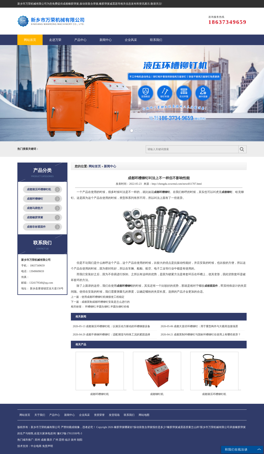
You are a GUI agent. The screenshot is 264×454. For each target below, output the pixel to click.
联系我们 (129, 415)
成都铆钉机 (157, 394)
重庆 (49, 439)
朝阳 (79, 439)
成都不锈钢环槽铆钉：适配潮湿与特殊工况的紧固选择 (111, 334)
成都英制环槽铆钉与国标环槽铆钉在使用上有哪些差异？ (201, 334)
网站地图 (144, 415)
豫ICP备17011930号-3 (69, 433)
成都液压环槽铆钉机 (39, 189)
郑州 (37, 439)
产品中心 (54, 415)
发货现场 (114, 415)
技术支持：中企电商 (29, 446)
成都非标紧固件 (36, 226)
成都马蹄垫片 (35, 208)
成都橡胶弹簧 (71, 3)
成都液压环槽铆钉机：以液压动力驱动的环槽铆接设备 (111, 326)
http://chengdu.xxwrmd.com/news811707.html (177, 183)
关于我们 (39, 415)
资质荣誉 (99, 415)
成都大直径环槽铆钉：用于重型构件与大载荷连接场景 (199, 326)
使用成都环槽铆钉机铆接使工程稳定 (103, 296)
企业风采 (84, 415)
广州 (55, 439)
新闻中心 (110, 166)
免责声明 (47, 446)
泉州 (73, 439)
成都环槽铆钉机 (99, 394)
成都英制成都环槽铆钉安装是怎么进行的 (106, 301)
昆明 (61, 439)
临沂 (67, 439)
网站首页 (95, 166)
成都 (43, 439)
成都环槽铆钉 (35, 198)
